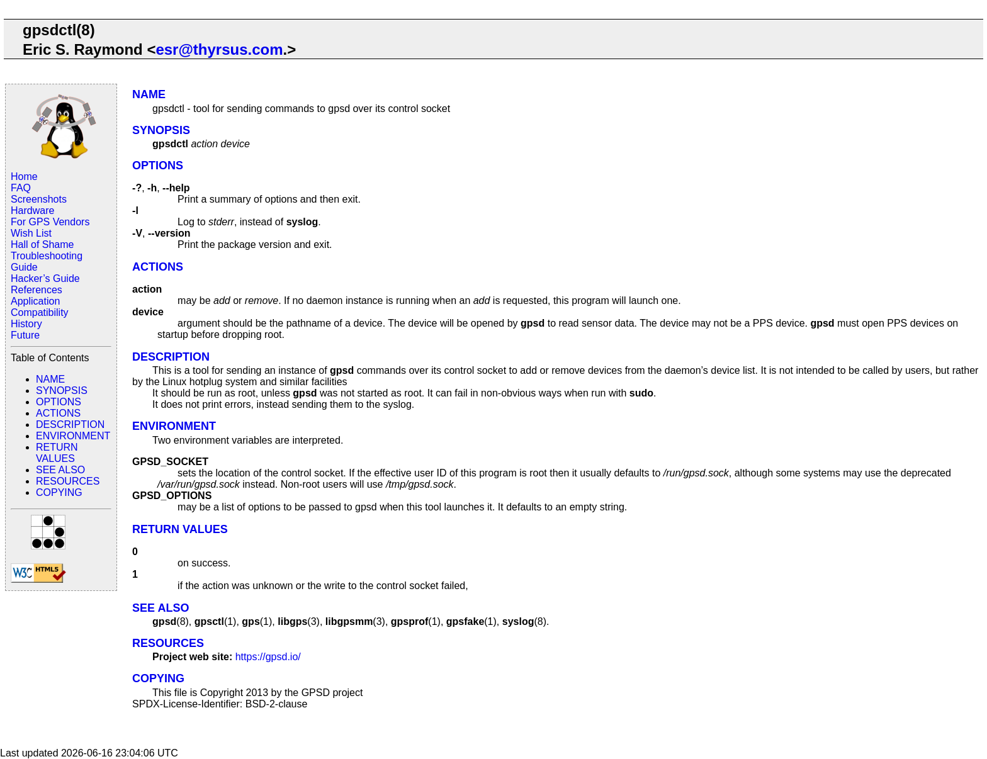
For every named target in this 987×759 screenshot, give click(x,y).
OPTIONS (58, 401)
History (26, 323)
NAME (50, 379)
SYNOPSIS (61, 390)
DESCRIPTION (70, 424)
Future (25, 335)
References (36, 289)
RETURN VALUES (57, 453)
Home (24, 176)
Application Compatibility (40, 307)
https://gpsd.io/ (268, 656)
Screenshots (39, 199)
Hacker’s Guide (45, 278)
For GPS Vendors (50, 221)
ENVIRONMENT (73, 435)
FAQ (21, 188)
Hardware (32, 210)
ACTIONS (58, 413)
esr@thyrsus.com (219, 49)
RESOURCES (67, 481)
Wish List (31, 233)
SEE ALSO (60, 469)
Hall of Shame (42, 244)
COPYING (59, 492)
